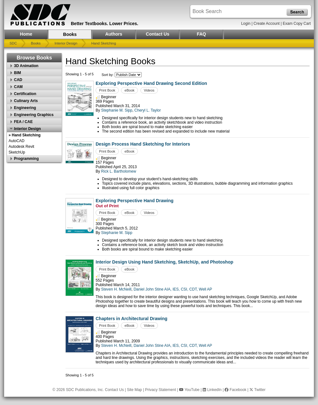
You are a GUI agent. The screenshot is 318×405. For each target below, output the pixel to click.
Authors (113, 34)
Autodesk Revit (21, 146)
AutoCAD (16, 141)
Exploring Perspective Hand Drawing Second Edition (151, 83)
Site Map (134, 390)
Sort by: (108, 75)
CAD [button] (18, 80)
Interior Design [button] (27, 129)
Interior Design (66, 43)
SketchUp (17, 152)
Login (245, 23)
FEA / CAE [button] (23, 122)
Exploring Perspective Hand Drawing (134, 200)
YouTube (189, 390)
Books (70, 34)
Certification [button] (25, 94)
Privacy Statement (160, 390)
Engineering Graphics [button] (34, 115)
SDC (13, 43)
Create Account (267, 23)
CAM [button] (18, 87)
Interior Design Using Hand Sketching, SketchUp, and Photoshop (164, 261)
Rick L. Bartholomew (118, 171)
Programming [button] (26, 158)
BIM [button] (17, 73)
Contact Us (157, 34)
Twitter (257, 390)
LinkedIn (212, 390)
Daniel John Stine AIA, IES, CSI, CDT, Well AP (172, 289)
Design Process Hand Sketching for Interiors (143, 144)
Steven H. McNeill (116, 289)
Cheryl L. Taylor (147, 110)
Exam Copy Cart (297, 23)
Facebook (235, 390)
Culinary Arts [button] (26, 101)
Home (26, 34)
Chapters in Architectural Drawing (131, 318)
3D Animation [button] (26, 66)
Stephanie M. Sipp (116, 110)
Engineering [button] (25, 108)
